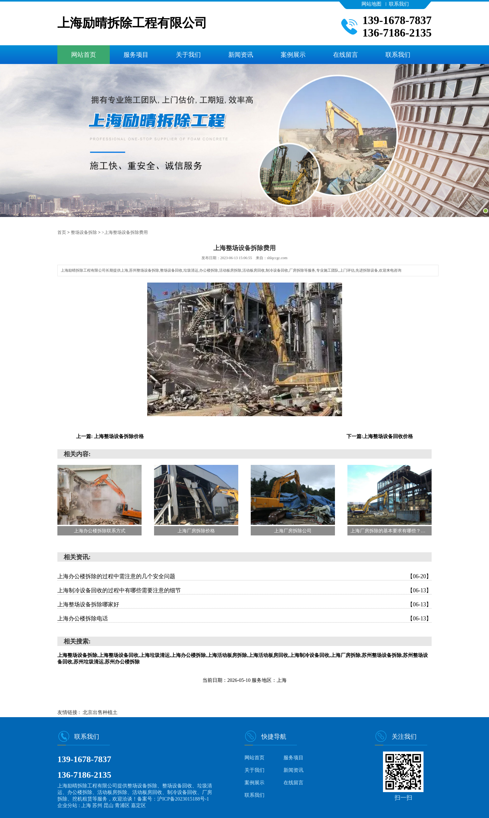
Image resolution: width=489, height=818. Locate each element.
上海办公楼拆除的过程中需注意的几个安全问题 (244, 576)
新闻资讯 (240, 54)
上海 (86, 805)
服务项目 (135, 54)
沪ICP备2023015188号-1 (183, 798)
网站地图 (371, 4)
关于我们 (188, 54)
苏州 (98, 805)
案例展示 (293, 54)
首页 (61, 232)
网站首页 (83, 54)
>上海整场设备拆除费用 (125, 232)
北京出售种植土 (100, 712)
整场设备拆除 (84, 232)
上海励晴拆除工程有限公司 (132, 23)
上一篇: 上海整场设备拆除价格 (110, 436)
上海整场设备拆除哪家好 (244, 604)
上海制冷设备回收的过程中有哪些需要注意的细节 (244, 590)
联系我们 (399, 4)
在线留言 (345, 54)
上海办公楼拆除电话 (244, 618)
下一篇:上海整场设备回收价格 (379, 436)
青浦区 (123, 805)
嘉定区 (138, 805)
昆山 (109, 805)
